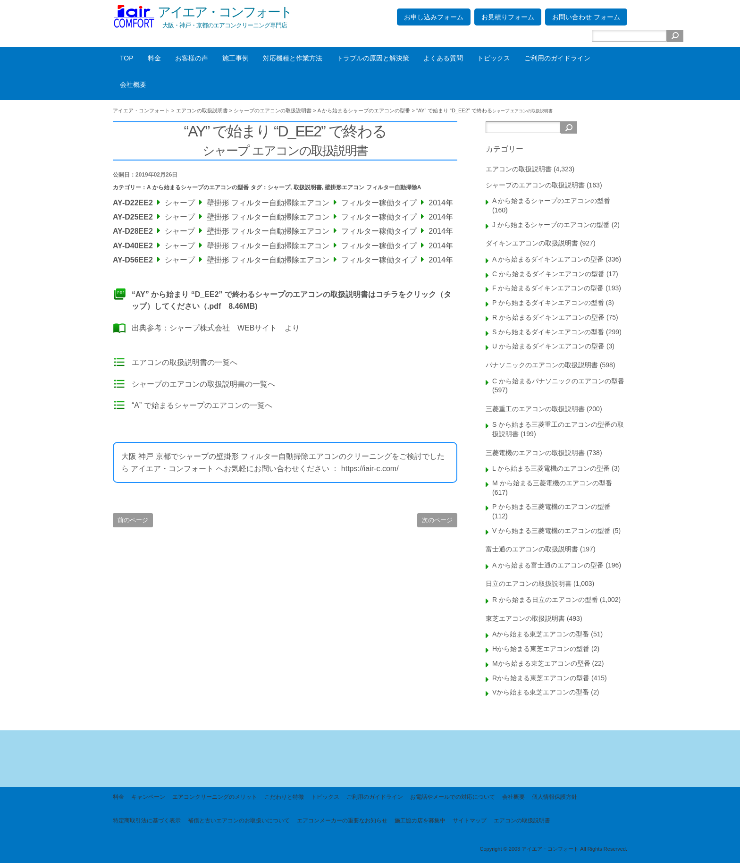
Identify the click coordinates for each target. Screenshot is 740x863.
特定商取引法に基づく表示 (147, 820)
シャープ (279, 187)
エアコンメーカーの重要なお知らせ (342, 820)
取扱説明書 (308, 187)
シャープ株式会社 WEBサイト (223, 328)
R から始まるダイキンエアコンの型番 (548, 317)
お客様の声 (191, 58)
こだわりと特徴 (284, 797)
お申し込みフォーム (433, 17)
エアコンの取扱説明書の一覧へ (184, 362)
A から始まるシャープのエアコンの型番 (198, 187)
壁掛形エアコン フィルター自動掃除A (373, 187)
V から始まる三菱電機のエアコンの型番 (551, 530)
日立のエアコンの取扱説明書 (529, 583)
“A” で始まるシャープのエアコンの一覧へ (202, 405)
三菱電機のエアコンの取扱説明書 (535, 453)
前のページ (133, 520)
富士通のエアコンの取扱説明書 (532, 549)
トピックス (493, 58)
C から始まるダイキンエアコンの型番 (548, 274)
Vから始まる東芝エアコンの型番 (540, 692)
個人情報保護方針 (554, 797)
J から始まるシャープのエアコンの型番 (551, 224)
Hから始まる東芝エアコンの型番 (540, 648)
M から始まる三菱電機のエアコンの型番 (552, 483)
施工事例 (235, 58)
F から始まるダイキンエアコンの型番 (548, 288)
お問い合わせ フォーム (586, 17)
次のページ (437, 520)
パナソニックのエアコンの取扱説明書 (542, 365)
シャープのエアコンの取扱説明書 (535, 185)
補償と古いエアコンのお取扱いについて (239, 820)
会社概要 (133, 84)
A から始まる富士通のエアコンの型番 (548, 565)
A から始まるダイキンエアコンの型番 (548, 259)
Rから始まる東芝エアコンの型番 (540, 678)
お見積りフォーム (507, 17)
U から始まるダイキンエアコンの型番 (548, 346)
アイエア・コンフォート (225, 12)
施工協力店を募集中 (420, 820)
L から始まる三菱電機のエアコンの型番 (551, 468)
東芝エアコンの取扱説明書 (525, 618)
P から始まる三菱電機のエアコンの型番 (551, 506)
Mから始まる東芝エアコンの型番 (541, 663)
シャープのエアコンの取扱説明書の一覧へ (203, 384)
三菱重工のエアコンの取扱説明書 (535, 409)
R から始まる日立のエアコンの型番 (545, 599)
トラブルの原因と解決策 (372, 58)
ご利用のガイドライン (557, 58)
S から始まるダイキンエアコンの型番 (548, 332)
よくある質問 (443, 58)
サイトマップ (470, 820)
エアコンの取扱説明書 (519, 169)
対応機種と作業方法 (292, 58)
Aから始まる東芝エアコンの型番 (540, 634)
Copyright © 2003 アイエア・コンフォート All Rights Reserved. (553, 849)
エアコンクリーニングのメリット (214, 797)
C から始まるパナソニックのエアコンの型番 (558, 381)
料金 (154, 58)
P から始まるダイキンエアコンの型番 (548, 302)
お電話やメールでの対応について (452, 797)
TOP (127, 58)
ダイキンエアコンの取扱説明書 (532, 243)
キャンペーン (148, 797)
